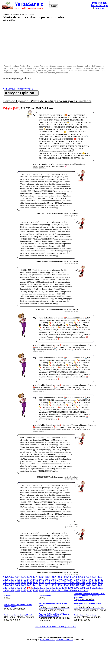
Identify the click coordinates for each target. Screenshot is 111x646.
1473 (17, 577)
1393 (88, 588)
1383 (47, 590)
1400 (46, 588)
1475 (6, 577)
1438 (23, 582)
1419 (35, 585)
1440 (11, 582)
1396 (70, 588)
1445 (82, 580)
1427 (88, 582)
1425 (100, 582)
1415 (59, 585)
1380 (65, 590)
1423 (11, 585)
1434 (47, 582)
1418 (41, 585)
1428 (82, 582)
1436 (35, 582)
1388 (17, 590)
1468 (47, 577)
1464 (71, 577)
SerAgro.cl (44, 639)
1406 (11, 588)
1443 (94, 580)
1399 (52, 588)
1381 (59, 590)
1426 (94, 582)
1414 (65, 585)
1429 (77, 582)
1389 (11, 590)
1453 (35, 580)
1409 (94, 585)
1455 (23, 580)
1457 (11, 580)
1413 (71, 585)
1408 (100, 585)
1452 (41, 580)
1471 (29, 577)
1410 (88, 585)
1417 (47, 585)
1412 (77, 585)
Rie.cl (70, 639)
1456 (17, 580)
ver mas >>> (55, 606)
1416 (53, 585)
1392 (94, 588)
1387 (23, 590)
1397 (64, 588)
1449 (59, 580)
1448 (65, 580)
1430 (71, 582)
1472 (23, 577)
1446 (77, 580)
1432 (59, 582)
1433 (53, 582)
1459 (100, 577)
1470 (35, 577)
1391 (100, 588)
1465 (65, 577)
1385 (35, 590)
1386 (29, 590)
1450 (53, 580)
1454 (29, 580)
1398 (58, 588)
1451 (47, 580)
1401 (41, 588)
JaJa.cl (52, 639)
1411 (82, 585)
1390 (6, 590)
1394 (82, 588)
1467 (53, 577)
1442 (100, 580)
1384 (41, 590)
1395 (76, 588)
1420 (29, 585)
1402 (35, 588)
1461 (88, 577)
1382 (53, 590)
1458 (6, 580)
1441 (6, 582)
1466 (59, 577)
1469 (41, 577)
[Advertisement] (47, 43)
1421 (23, 585)
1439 (17, 582)
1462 (82, 577)
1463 (77, 577)
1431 (65, 582)
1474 (11, 577)
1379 (71, 590)
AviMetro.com (62, 639)
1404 (23, 588)
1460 (94, 577)
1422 (17, 585)
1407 (6, 588)
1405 (17, 588)
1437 (29, 582)
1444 (88, 580)
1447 (71, 580)
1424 (6, 585)
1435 (41, 582)
